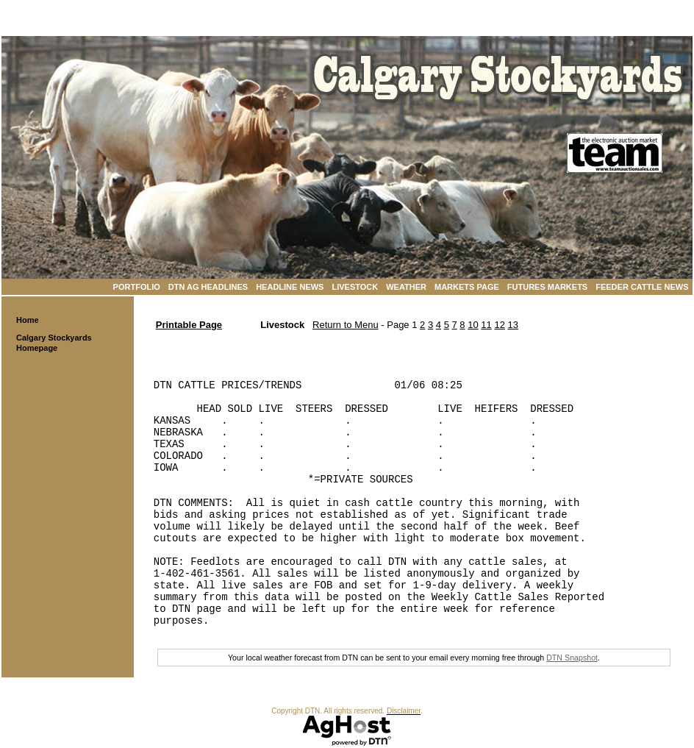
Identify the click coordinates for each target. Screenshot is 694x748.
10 (473, 324)
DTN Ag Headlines (208, 286)
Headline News (289, 286)
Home (27, 320)
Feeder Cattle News (641, 286)
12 (499, 324)
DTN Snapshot (572, 657)
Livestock (355, 286)
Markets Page (466, 286)
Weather (406, 286)
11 (486, 324)
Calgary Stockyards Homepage (54, 342)
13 (513, 324)
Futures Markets (547, 286)
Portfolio (136, 286)
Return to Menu (345, 324)
